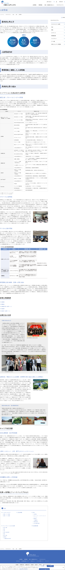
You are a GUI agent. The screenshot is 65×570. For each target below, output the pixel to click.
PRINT (64, 17)
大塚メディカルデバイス (47, 564)
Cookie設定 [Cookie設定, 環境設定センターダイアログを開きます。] (42, 565)
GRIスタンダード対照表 (56, 44)
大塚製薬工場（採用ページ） (6, 306)
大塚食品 (40, 564)
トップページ (2, 14)
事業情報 (25, 559)
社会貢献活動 (35, 525)
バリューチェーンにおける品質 (9, 525)
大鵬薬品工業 (27, 564)
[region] (32, 567)
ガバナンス (53, 32)
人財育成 (35, 514)
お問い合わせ (49, 1)
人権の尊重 (20, 512)
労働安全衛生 (36, 521)
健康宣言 (36, 520)
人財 (16, 14)
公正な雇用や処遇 (36, 523)
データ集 (53, 41)
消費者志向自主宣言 (7, 538)
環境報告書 (53, 35)
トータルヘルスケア (6, 512)
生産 (4, 530)
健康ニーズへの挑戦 (6, 515)
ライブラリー (54, 38)
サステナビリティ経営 (55, 24)
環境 (52, 29)
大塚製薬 (17, 564)
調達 (4, 529)
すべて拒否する (50, 565)
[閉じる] (63, 567)
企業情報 (20, 559)
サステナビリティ (8, 14)
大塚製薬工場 (22, 564)
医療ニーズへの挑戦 (6, 514)
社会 (13, 14)
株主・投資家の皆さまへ (33, 559)
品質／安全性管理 (6, 532)
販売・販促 (5, 535)
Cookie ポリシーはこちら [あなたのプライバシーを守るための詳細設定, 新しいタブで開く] (23, 568)
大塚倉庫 (2, 308)
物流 (4, 533)
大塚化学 (36, 564)
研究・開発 (5, 527)
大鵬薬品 (2, 304)
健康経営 (35, 518)
